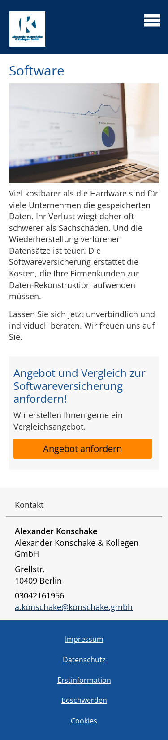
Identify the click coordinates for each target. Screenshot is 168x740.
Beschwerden (84, 700)
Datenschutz (84, 660)
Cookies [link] (84, 721)
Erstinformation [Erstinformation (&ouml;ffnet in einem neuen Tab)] (84, 680)
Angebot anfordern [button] (82, 449)
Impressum (84, 639)
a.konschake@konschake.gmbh (74, 607)
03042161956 (39, 595)
